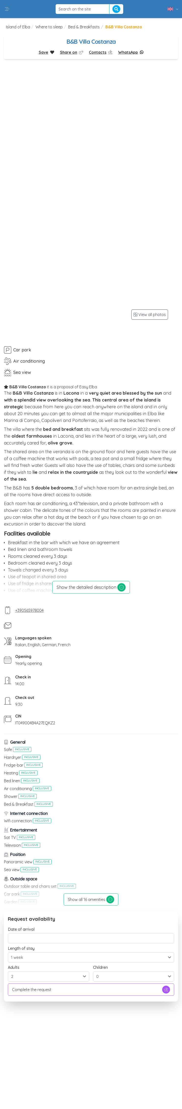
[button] (7, 9)
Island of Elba (18, 26)
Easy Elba (88, 386)
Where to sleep (49, 26)
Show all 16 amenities (91, 899)
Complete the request (91, 989)
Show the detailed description (91, 587)
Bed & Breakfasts (84, 26)
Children (100, 967)
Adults (13, 967)
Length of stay (21, 948)
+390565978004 (29, 610)
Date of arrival (21, 929)
